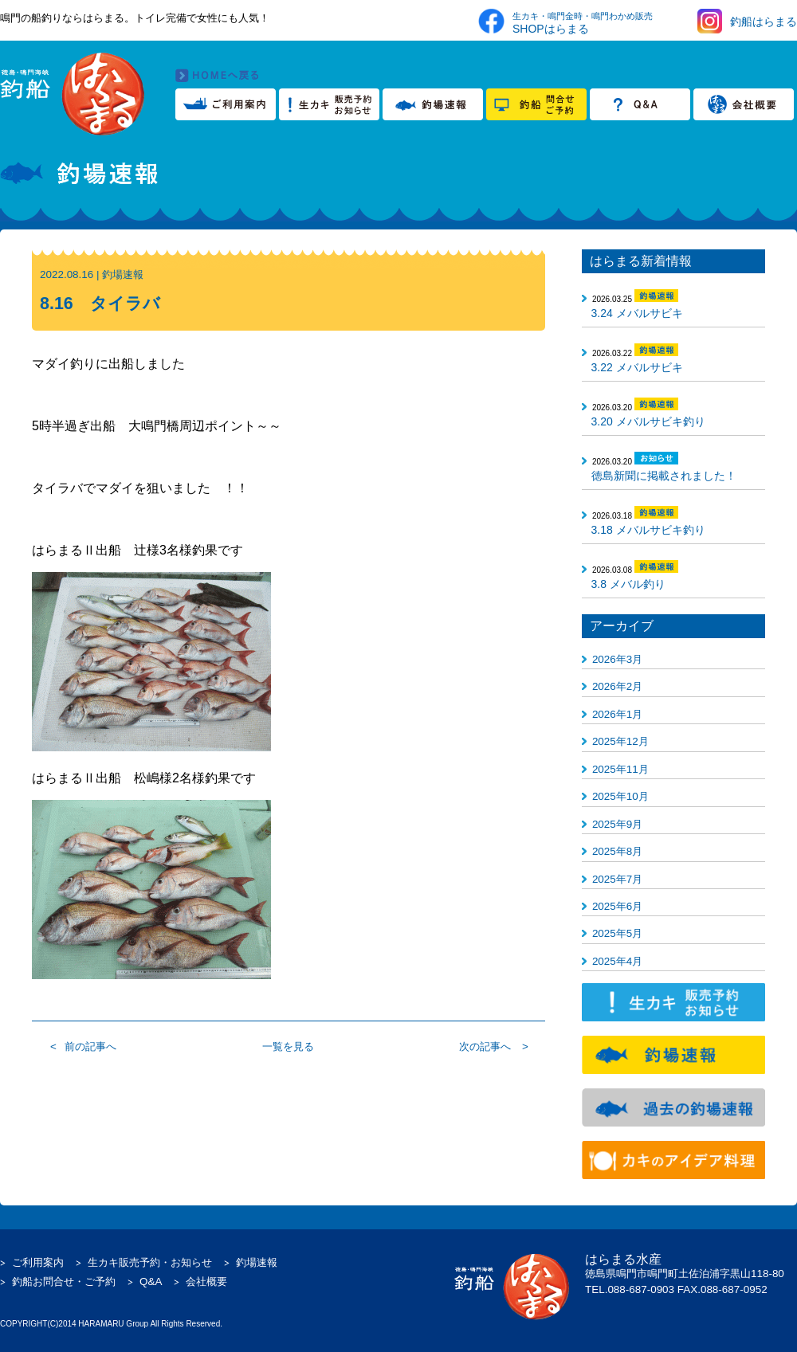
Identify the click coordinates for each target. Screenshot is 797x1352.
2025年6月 (617, 906)
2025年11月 (620, 769)
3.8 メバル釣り (628, 584)
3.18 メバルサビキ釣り (648, 529)
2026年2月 (617, 686)
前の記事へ (90, 1046)
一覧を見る (288, 1046)
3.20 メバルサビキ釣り (648, 421)
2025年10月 (620, 796)
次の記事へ (485, 1046)
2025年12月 (620, 741)
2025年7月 (617, 879)
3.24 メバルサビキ (637, 313)
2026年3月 (617, 659)
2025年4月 (617, 961)
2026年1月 (617, 714)
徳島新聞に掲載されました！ (663, 475)
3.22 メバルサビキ (637, 367)
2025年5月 (617, 933)
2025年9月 (617, 824)
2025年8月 (617, 851)
